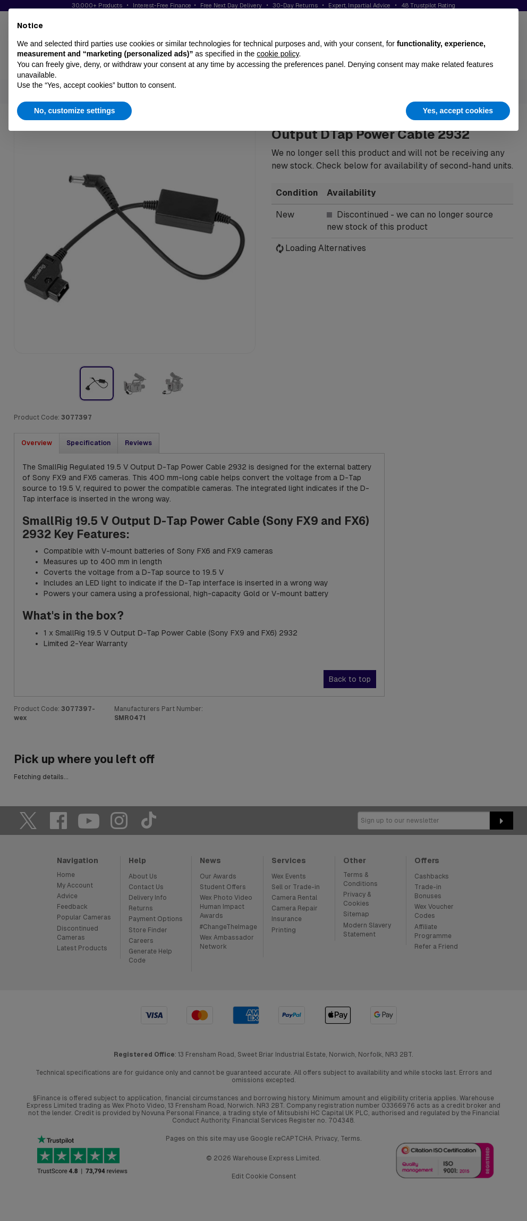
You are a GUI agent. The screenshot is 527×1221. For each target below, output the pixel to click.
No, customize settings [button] (74, 110)
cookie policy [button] (278, 53)
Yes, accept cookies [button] (458, 110)
